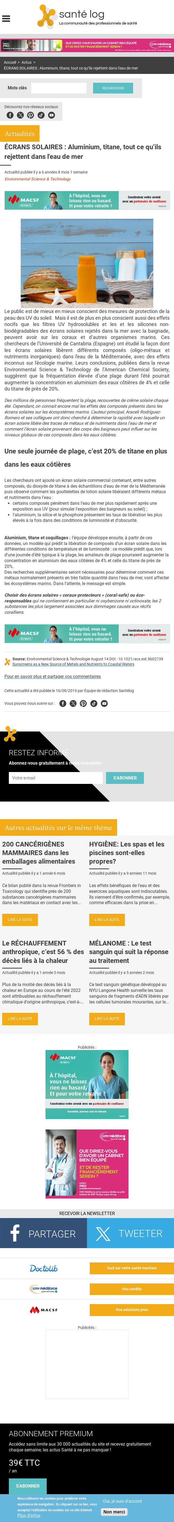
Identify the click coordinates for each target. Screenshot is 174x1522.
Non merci (114, 1512)
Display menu (6, 17)
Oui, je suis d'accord (122, 1501)
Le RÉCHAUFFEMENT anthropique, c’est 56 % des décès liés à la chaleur (43, 951)
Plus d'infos (28, 1515)
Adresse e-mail (24, 768)
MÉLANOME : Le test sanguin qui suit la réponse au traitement (128, 951)
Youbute (51, 114)
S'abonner (125, 778)
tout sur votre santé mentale (132, 1268)
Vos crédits (132, 1289)
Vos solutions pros (132, 1309)
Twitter (20, 114)
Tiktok (41, 114)
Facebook (10, 114)
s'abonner (27, 1486)
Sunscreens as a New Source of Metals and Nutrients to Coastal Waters (73, 664)
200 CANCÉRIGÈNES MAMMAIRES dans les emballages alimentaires (38, 852)
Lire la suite (20, 919)
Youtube (104, 702)
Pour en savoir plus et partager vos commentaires (52, 676)
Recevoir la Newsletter (87, 1213)
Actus (26, 62)
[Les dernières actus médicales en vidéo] (87, 1397)
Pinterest (30, 114)
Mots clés (17, 87)
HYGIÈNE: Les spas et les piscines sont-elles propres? (126, 852)
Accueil (10, 62)
